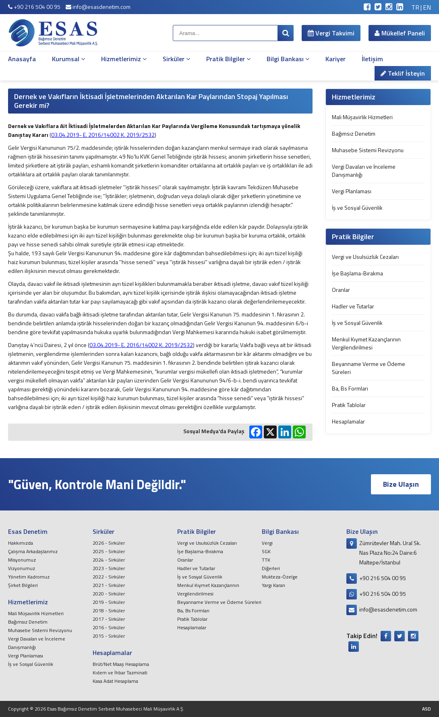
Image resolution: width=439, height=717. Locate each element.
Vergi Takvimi (331, 33)
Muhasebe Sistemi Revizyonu (368, 150)
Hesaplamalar (348, 421)
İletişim (372, 59)
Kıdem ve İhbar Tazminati (120, 672)
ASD (426, 709)
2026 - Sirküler (109, 543)
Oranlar (341, 289)
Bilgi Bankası (288, 59)
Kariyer (335, 59)
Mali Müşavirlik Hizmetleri (362, 117)
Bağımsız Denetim (353, 133)
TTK (266, 560)
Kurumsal (68, 59)
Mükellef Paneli (400, 33)
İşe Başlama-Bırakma (357, 273)
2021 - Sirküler (109, 585)
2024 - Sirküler (109, 560)
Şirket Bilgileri (23, 585)
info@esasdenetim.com (98, 6)
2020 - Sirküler (109, 593)
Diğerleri (271, 568)
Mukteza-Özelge (280, 577)
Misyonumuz (22, 560)
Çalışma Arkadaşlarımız (33, 551)
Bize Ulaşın (401, 484)
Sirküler (176, 59)
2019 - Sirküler (109, 602)
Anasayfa (22, 59)
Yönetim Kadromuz (29, 577)
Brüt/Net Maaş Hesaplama (121, 664)
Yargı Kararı (273, 585)
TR (415, 7)
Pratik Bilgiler (228, 59)
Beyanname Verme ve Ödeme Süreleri (368, 368)
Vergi (267, 543)
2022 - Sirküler (109, 577)
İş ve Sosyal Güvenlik (357, 207)
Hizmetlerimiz (124, 59)
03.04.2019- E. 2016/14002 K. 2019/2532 (103, 134)
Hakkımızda (20, 543)
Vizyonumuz (21, 568)
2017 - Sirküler (109, 619)
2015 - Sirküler (109, 636)
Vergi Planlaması (351, 191)
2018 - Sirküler (109, 610)
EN (427, 7)
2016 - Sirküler (109, 627)
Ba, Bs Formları (350, 388)
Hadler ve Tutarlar (353, 306)
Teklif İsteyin (403, 73)
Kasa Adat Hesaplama (115, 681)
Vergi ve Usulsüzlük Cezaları (365, 256)
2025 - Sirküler (109, 551)
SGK (266, 551)
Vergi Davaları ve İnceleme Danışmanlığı (364, 170)
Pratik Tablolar (349, 405)
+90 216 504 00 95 (34, 6)
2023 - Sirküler (109, 568)
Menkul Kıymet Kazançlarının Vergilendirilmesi (366, 343)
